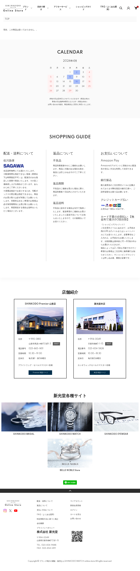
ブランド (25, 8)
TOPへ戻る (70, 491)
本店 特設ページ (100, 372)
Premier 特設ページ (40, 372)
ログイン (73, 510)
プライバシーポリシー (46, 528)
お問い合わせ (75, 519)
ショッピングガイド (83, 8)
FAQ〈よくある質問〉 (108, 8)
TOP (7, 19)
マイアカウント (76, 501)
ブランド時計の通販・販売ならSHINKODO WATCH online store (67, 561)
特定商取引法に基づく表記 (47, 519)
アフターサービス (60, 8)
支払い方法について (45, 510)
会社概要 (40, 523)
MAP (56, 344)
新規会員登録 (75, 505)
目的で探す (41, 8)
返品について (42, 505)
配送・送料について (45, 501)
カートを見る (75, 514)
